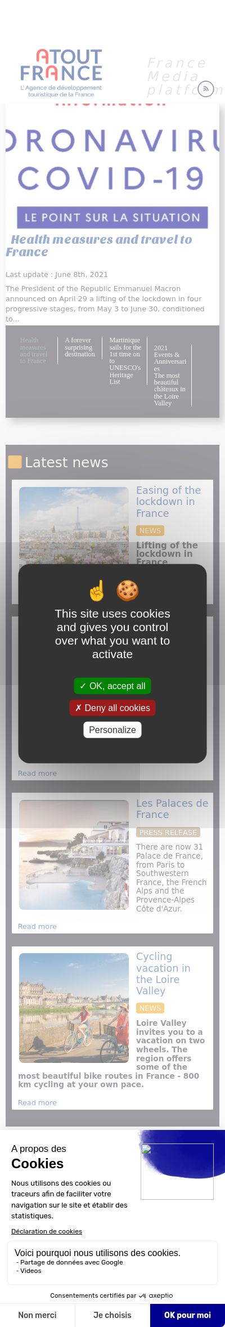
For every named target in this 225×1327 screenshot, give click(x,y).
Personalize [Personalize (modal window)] (112, 730)
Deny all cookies (112, 707)
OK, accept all (112, 685)
